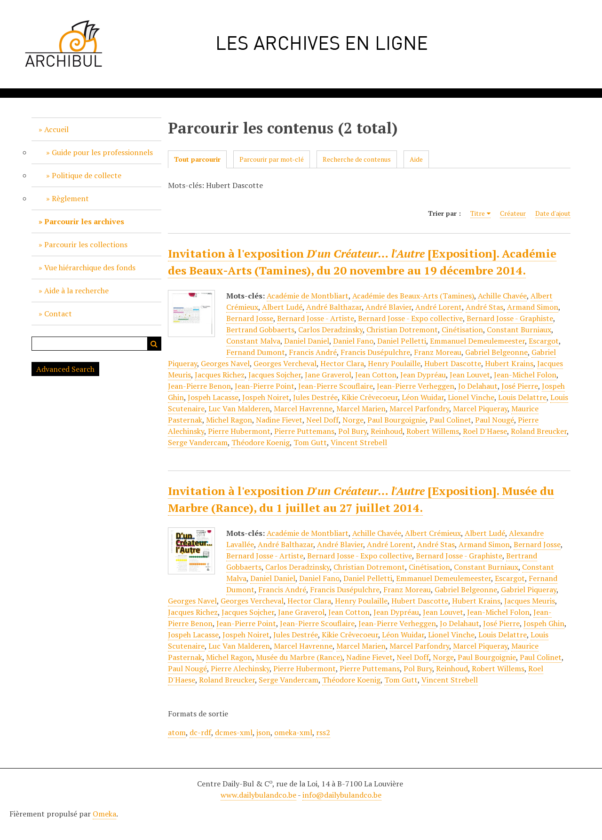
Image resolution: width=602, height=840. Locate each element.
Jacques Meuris (529, 601)
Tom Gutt (310, 442)
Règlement (70, 198)
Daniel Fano (353, 341)
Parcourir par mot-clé (271, 159)
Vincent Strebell (359, 442)
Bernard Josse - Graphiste (510, 318)
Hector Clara (342, 363)
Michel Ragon (229, 420)
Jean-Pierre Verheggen (415, 386)
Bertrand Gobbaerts (260, 329)
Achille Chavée (502, 295)
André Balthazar (334, 307)
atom (177, 732)
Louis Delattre (522, 397)
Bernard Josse (249, 318)
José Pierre (519, 386)
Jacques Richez (220, 374)
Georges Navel (225, 363)
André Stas (484, 307)
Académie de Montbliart (308, 295)
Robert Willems (432, 431)
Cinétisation (462, 329)
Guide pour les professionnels (102, 152)
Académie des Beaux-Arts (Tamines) (413, 295)
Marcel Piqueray (480, 408)
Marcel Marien (361, 408)
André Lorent (438, 307)
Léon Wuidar (423, 397)
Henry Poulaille (394, 363)
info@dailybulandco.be (341, 795)
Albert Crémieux (433, 533)
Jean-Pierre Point (264, 386)
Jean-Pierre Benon (199, 386)
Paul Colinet (450, 420)
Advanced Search (65, 369)
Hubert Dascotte (452, 363)
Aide (416, 159)
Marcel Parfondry (419, 408)
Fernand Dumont (255, 352)
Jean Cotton (375, 374)
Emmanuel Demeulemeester (477, 341)
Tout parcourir (197, 159)
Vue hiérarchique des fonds (89, 267)
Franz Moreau (437, 352)
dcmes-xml (234, 732)
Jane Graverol (328, 374)
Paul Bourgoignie (396, 420)
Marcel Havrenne (303, 408)
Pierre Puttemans (304, 431)
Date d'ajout (552, 213)
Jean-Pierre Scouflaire (335, 386)
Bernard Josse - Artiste (315, 318)
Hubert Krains (509, 363)
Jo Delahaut (478, 386)
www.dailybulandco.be (258, 795)
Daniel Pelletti (401, 341)
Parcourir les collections (85, 244)
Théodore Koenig (260, 442)
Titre (477, 213)
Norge (353, 420)
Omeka (104, 814)
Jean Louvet (470, 374)
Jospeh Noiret (265, 397)
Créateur (513, 213)
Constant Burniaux (519, 329)
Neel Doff (322, 420)
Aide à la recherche (76, 290)
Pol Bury (352, 431)
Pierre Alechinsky (240, 668)
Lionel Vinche (471, 397)
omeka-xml (293, 732)
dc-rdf (200, 732)
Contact (58, 313)
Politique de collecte (86, 175)
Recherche (154, 344)
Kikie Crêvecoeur (369, 397)
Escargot (544, 341)
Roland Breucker (539, 431)
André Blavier (388, 307)
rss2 (323, 732)
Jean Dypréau (423, 374)
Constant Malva (253, 341)
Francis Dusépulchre (375, 352)
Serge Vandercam (198, 442)
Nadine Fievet (279, 420)
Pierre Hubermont (239, 431)
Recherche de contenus (357, 159)
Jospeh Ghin (543, 623)
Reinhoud (387, 431)
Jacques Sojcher (274, 374)
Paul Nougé (494, 420)
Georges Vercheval (285, 363)
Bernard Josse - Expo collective (410, 318)
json (263, 732)
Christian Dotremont (402, 329)
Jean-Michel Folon (525, 374)
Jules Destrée (315, 397)
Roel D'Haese (485, 431)
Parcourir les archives (84, 221)
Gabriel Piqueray (528, 589)
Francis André (313, 352)
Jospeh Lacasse (213, 397)
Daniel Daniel (306, 341)
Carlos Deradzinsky (330, 329)
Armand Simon (532, 307)
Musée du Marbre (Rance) (299, 657)
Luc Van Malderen (239, 408)
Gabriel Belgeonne (496, 352)
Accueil (56, 129)
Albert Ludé (282, 307)
